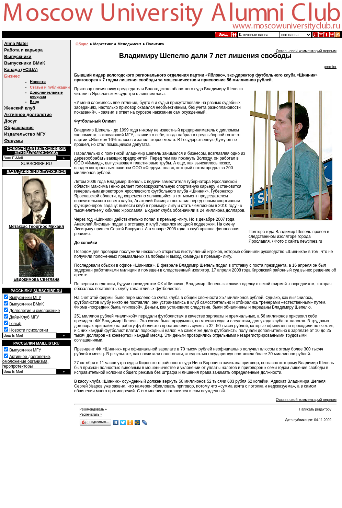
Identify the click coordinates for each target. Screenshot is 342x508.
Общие (82, 44)
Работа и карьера (23, 50)
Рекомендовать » (93, 409)
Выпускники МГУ (25, 297)
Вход (34, 102)
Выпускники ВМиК (24, 63)
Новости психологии (28, 330)
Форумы (13, 140)
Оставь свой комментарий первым (306, 51)
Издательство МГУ (24, 134)
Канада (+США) (21, 69)
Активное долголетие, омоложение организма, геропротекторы (26, 361)
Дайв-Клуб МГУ (24, 317)
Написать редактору (315, 409)
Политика (155, 44)
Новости (38, 82)
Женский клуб (19, 108)
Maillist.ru (47, 343)
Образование (19, 127)
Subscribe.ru (47, 291)
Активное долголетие (28, 114)
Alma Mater (16, 43)
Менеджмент (129, 44)
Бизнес (12, 76)
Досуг (10, 121)
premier (330, 67)
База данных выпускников (36, 172)
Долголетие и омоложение (34, 310)
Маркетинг (103, 44)
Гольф (15, 323)
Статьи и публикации (50, 87)
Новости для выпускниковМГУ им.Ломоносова (36, 151)
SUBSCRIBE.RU (36, 163)
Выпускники (17, 56)
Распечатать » (90, 414)
